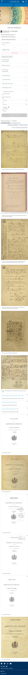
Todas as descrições (6, 93)
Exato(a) (4, 110)
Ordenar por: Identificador (13, 124)
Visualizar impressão (5, 120)
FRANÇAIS (11, 668)
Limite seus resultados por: (14, 27)
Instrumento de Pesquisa (6, 79)
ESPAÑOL (6, 668)
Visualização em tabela (16, 122)
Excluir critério (15, 53)
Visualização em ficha (5, 122)
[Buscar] (14, 44)
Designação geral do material (7, 87)
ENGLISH (2, 668)
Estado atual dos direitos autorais (7, 83)
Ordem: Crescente (23, 124)
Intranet (3, 671)
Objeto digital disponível (6, 75)
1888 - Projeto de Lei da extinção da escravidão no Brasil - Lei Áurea (12, 389)
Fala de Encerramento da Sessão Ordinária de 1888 (10, 403)
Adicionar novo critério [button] (7, 56)
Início (3, 98)
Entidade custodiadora (5, 61)
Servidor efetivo (3, 673)
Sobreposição (5, 108)
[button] (23, 1)
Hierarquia (13, 120)
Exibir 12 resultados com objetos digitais (20, 127)
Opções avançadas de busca (9, 39)
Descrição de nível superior (6, 65)
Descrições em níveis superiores (8, 91)
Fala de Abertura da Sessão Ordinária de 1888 (9, 396)
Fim (2, 102)
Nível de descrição (5, 71)
